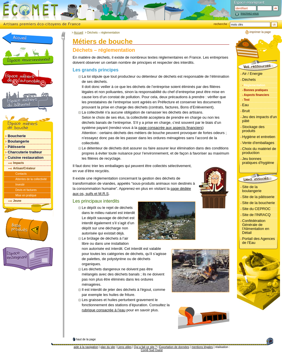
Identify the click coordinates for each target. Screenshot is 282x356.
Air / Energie (252, 73)
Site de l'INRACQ (256, 215)
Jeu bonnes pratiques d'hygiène (258, 161)
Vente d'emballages (258, 143)
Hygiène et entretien (258, 137)
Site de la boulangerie (251, 189)
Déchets (249, 79)
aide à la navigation (85, 347)
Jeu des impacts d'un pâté (259, 119)
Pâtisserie (16, 147)
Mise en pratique (25, 195)
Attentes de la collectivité (31, 179)
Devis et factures (25, 190)
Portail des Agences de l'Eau (258, 240)
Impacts (18, 162)
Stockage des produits (253, 129)
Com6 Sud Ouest (152, 350)
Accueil (78, 32)
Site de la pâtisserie (258, 197)
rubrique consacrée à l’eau (103, 310)
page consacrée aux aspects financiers (170, 127)
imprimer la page (260, 32)
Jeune (17, 200)
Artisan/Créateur (24, 168)
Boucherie (17, 136)
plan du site (108, 347)
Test (247, 99)
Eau (245, 105)
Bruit (246, 111)
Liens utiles (124, 347)
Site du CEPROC (256, 209)
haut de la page (86, 339)
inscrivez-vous (250, 13)
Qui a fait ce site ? (145, 347)
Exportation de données (174, 347)
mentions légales (202, 347)
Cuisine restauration (26, 157)
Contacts (20, 173)
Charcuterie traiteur (25, 152)
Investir (19, 184)
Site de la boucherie (258, 203)
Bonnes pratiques (256, 90)
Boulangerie (18, 141)
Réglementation (254, 85)
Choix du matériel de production (259, 151)
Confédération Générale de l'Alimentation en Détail (255, 227)
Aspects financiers (256, 94)
